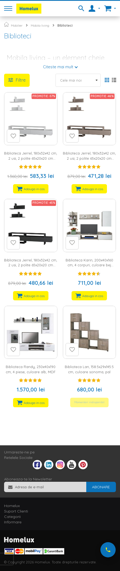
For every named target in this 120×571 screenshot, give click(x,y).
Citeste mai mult (58, 66)
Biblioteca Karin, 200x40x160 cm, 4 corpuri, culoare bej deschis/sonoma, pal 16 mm (89, 265)
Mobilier (17, 25)
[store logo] (28, 9)
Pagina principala (6, 24)
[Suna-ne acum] (108, 549)
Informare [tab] (12, 522)
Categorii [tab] (12, 516)
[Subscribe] (101, 487)
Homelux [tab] (12, 505)
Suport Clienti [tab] (16, 511)
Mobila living (40, 25)
